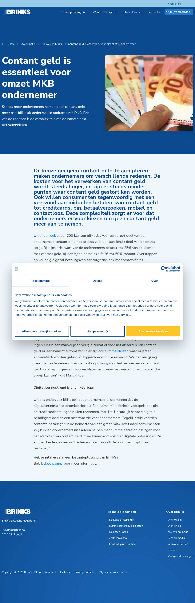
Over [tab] (154, 280)
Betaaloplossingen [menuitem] (72, 12)
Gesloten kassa (118, 532)
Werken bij (174, 4)
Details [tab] (97, 280)
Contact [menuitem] (153, 12)
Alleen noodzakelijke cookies (42, 331)
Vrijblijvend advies (178, 12)
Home (11, 44)
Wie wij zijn (175, 520)
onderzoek (48, 235)
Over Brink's (28, 44)
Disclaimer (65, 572)
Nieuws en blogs (52, 44)
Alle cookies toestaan (153, 331)
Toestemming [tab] (40, 280)
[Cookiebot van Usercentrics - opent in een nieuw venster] (163, 269)
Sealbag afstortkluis (121, 520)
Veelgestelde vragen (180, 556)
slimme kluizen (116, 351)
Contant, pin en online (122, 544)
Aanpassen (98, 331)
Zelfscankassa (118, 538)
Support (172, 550)
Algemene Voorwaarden (114, 572)
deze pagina (53, 463)
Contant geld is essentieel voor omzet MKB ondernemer (102, 44)
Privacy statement (85, 572)
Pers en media (176, 538)
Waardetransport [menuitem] (104, 12)
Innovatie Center (178, 544)
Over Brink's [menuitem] (132, 12)
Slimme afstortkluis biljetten (126, 526)
